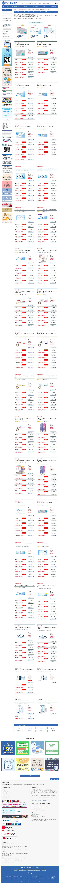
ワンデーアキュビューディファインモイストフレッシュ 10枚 (46, 460)
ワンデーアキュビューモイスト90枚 (22, 84)
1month (41, 728)
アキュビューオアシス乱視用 (42, 543)
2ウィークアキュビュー (19, 502)
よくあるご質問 (43, 869)
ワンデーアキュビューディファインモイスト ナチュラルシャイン (24, 333)
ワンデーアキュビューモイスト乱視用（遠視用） (46, 208)
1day (19, 728)
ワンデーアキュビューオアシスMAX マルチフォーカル (47, 585)
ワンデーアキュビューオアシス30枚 (44, 43)
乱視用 (18, 730)
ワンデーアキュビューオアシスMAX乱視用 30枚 (24, 543)
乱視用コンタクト (5, 124)
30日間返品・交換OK (6, 36)
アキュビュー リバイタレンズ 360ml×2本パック (46, 669)
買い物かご (40, 3)
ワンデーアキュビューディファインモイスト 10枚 (24, 459)
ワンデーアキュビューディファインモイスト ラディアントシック (24, 291)
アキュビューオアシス (19, 208)
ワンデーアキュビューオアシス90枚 (22, 43)
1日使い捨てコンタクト (6, 122)
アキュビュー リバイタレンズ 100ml (44, 700)
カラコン (53, 728)
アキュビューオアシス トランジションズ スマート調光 (46, 627)
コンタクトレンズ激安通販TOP (19, 9)
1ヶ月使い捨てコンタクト (7, 126)
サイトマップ (44, 870)
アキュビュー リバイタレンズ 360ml (22, 700)
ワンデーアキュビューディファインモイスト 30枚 (46, 249)
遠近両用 (30, 730)
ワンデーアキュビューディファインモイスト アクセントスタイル (46, 333)
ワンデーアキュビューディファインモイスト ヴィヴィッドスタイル (46, 291)
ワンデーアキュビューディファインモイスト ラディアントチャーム (46, 376)
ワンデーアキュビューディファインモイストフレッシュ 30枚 (46, 418)
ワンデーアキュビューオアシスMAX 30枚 (45, 167)
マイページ (22, 3)
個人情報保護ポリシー (22, 870)
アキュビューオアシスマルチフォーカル (22, 626)
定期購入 (41, 730)
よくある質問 (34, 3)
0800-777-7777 (33, 815)
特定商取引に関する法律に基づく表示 (34, 870)
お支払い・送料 (28, 3)
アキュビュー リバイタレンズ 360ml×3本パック (24, 669)
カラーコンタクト (5, 127)
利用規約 (15, 870)
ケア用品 (4, 128)
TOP (15, 869)
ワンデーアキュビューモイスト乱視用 (22, 249)
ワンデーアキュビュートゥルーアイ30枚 (45, 126)
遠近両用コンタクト (6, 125)
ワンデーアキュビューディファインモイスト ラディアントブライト (24, 376)
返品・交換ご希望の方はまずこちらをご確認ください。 (39, 800)
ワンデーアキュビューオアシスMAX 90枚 (23, 167)
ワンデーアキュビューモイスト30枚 (44, 84)
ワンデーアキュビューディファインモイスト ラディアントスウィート (24, 418)
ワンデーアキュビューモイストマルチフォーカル (24, 584)
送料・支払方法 (25, 869)
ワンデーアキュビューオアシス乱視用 (44, 502)
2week (30, 728)
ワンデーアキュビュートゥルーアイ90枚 (23, 126)
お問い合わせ (32, 869)
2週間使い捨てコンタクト (7, 123)
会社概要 (37, 869)
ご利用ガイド (5, 33)
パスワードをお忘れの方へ (7, 20)
